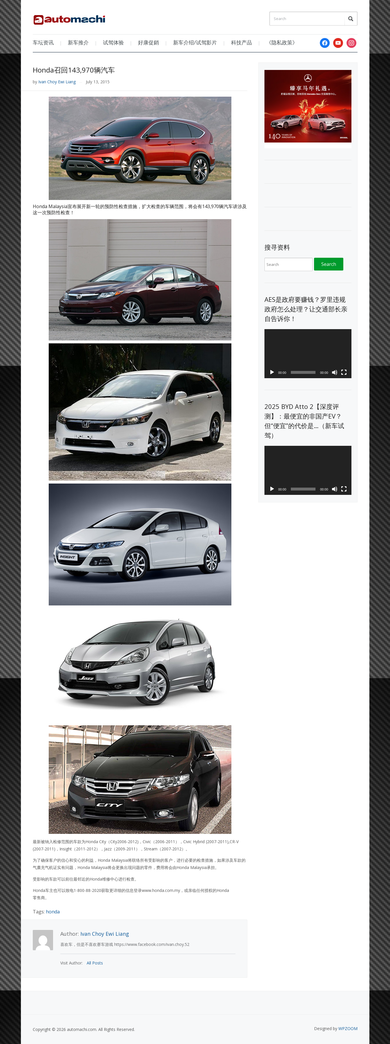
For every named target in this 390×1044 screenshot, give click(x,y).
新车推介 (78, 42)
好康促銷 (148, 42)
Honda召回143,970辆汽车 (74, 70)
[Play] (272, 372)
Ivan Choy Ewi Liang (57, 81)
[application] (307, 353)
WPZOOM (348, 1028)
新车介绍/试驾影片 (195, 42)
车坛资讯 (43, 42)
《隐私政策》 (282, 42)
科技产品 (241, 42)
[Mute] (335, 372)
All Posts (95, 963)
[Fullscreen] (344, 372)
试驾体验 (113, 42)
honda (53, 911)
